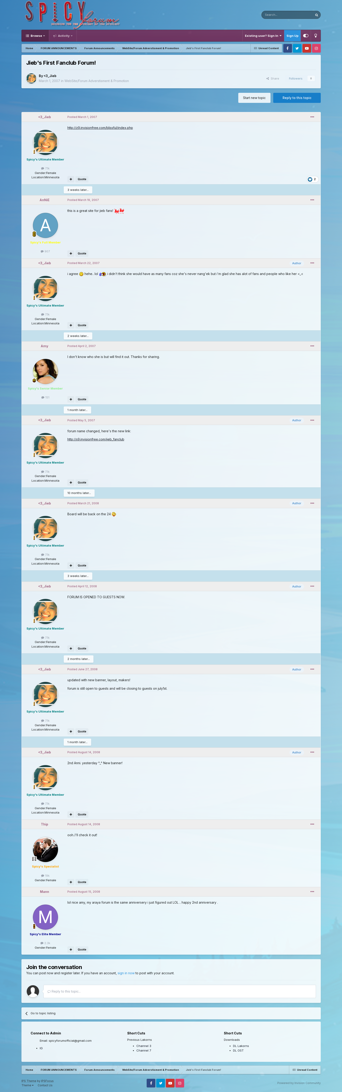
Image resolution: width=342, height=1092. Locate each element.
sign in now (126, 973)
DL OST (238, 1050)
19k (45, 875)
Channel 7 (143, 1050)
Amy (44, 346)
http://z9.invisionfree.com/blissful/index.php (100, 128)
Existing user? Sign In (263, 35)
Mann (44, 892)
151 (45, 397)
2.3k (45, 943)
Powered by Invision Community (299, 1083)
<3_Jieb (50, 76)
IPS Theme (28, 1081)
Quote (82, 179)
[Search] (275, 15)
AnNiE (45, 200)
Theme (27, 1085)
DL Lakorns (241, 1046)
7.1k (45, 168)
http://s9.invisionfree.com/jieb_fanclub (95, 439)
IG (41, 1048)
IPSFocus (47, 1081)
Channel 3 (143, 1046)
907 (45, 251)
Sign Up (292, 35)
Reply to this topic (297, 98)
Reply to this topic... (64, 991)
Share (272, 78)
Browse (36, 35)
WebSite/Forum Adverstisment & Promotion (96, 81)
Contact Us (45, 1085)
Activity (63, 35)
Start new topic (254, 98)
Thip (44, 824)
